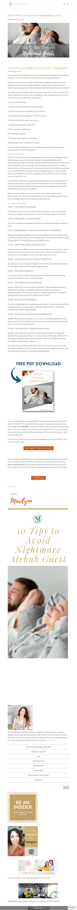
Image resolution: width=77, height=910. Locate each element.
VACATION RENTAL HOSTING (38, 747)
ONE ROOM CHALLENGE (38, 775)
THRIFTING (38, 770)
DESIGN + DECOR (38, 752)
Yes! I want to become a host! (38, 448)
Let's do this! (51, 740)
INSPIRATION (38, 761)
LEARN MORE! (38, 478)
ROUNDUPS (38, 766)
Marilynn (12, 19)
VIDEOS (38, 780)
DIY (38, 756)
